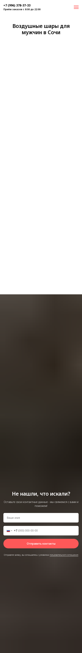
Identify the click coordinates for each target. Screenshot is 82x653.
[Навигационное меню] (76, 7)
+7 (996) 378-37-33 (16, 5)
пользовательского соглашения (64, 554)
